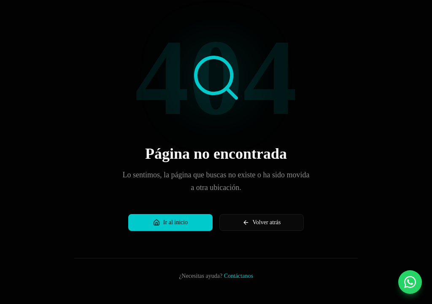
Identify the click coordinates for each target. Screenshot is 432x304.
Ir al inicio (170, 222)
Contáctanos (238, 276)
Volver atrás (262, 222)
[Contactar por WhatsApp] (410, 282)
